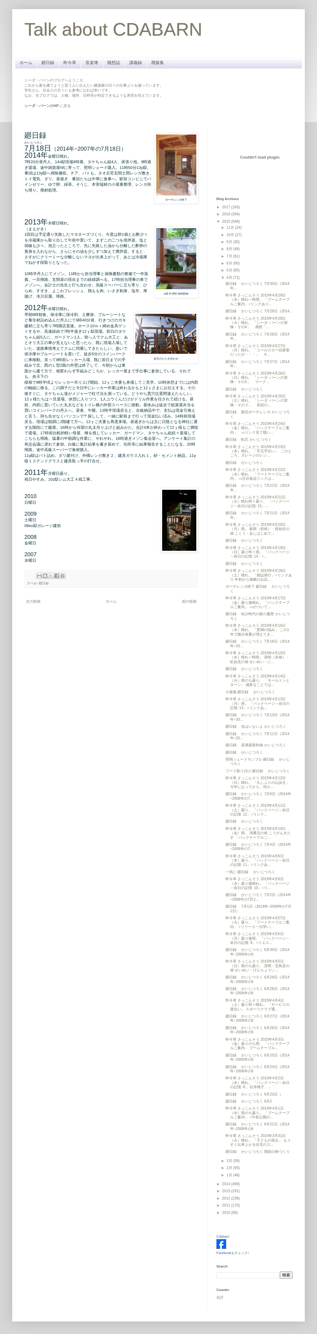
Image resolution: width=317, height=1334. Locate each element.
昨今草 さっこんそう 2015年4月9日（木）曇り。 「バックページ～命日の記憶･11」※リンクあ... (258, 860)
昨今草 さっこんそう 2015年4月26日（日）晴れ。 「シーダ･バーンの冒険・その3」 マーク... (257, 377)
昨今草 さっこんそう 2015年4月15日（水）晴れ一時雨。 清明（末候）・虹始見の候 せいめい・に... (258, 657)
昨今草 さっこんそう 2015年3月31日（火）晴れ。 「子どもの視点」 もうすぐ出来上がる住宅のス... (258, 1140)
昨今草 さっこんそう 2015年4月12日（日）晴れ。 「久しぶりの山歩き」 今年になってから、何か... (258, 782)
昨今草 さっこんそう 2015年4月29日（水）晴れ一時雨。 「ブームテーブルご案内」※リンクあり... (258, 299)
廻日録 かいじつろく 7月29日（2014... (259, 311)
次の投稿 (33, 601)
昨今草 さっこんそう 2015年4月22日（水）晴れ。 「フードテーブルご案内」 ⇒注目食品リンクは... (258, 474)
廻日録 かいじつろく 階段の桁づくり (258, 1151)
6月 (229, 263)
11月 (230, 227)
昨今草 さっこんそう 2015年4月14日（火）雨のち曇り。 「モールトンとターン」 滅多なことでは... (258, 680)
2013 (226, 1191)
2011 (226, 1205)
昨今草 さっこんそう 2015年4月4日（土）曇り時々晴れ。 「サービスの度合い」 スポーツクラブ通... (258, 1004)
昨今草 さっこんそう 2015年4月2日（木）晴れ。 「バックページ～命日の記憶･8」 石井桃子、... (258, 1082)
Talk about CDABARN (113, 29)
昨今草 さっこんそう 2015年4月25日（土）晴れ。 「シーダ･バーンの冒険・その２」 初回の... (257, 400)
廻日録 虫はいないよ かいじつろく (256, 726)
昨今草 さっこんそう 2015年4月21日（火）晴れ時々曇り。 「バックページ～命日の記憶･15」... (258, 501)
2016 (226, 214)
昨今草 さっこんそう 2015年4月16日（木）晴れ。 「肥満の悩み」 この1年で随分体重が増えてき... (257, 630)
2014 (226, 1184)
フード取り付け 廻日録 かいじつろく (258, 771)
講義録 (135, 62)
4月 (229, 277)
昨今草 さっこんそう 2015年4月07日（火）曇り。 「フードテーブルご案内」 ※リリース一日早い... (258, 922)
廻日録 (47, 62)
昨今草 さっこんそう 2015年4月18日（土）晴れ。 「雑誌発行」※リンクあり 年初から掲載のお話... (259, 575)
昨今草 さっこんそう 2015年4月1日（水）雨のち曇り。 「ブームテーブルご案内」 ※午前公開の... (258, 1112)
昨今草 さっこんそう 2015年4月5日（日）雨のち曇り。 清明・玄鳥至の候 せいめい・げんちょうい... (258, 965)
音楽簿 (91, 62)
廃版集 (157, 62)
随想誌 (113, 62)
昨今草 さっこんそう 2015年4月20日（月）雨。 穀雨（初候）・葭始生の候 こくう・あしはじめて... (258, 529)
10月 (230, 235)
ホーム (26, 62)
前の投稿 (189, 601)
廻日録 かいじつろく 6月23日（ (253, 1094)
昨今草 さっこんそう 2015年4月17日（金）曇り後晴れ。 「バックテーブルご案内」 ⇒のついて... (258, 602)
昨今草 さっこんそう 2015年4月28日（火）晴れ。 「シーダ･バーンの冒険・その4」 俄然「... (257, 322)
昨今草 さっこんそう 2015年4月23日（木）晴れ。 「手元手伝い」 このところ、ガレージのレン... (259, 451)
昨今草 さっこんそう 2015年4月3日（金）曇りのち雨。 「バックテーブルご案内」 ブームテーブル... (258, 1043)
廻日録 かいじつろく (244, 389)
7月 (229, 256)
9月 (229, 242)
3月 (229, 1161)
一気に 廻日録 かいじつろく (250, 872)
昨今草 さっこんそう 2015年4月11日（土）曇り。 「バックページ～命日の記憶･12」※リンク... (258, 809)
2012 (226, 1198)
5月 (229, 270)
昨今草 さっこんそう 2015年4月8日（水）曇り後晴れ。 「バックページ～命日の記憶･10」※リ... (258, 883)
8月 (229, 249)
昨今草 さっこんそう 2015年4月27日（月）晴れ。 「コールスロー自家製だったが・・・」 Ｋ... (258, 350)
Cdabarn (222, 1236)
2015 (226, 221)
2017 (226, 207)
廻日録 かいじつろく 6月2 (249, 1101)
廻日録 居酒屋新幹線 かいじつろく (256, 745)
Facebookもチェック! (232, 1253)
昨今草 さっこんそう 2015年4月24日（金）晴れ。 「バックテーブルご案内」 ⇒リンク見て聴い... (258, 428)
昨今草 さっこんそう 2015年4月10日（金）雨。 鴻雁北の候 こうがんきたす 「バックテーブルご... (258, 833)
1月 (229, 1175)
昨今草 (69, 62)
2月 (229, 1168)
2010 (226, 1212)
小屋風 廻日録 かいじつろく (250, 692)
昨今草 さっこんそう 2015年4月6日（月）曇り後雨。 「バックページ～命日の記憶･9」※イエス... (258, 938)
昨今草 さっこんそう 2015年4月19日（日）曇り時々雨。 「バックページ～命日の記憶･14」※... (258, 552)
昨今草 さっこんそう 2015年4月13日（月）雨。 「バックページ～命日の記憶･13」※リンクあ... (258, 703)
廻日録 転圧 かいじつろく (249, 439)
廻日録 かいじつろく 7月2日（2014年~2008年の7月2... (258, 897)
